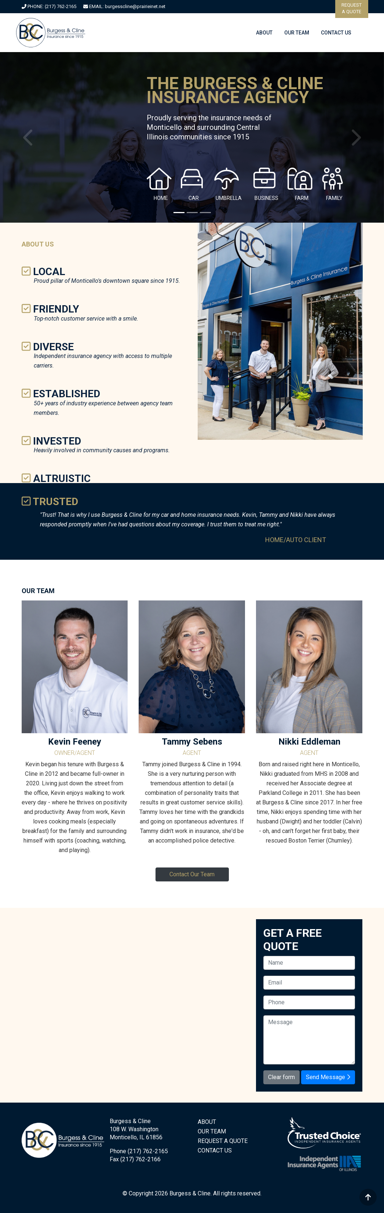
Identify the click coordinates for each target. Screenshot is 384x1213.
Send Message (328, 1077)
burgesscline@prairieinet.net (135, 6)
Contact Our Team (192, 874)
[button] (29, 137)
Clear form (281, 1077)
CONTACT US (336, 33)
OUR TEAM (296, 33)
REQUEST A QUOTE (223, 1140)
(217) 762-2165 (60, 6)
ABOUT (264, 33)
